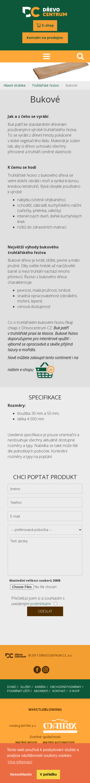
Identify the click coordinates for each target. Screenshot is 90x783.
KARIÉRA (40, 687)
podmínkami (40, 603)
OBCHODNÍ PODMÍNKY (65, 687)
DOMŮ (11, 687)
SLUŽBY (25, 687)
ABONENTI (41, 691)
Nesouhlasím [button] (21, 774)
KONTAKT (59, 691)
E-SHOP (75, 691)
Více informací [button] (20, 762)
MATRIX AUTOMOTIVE (59, 743)
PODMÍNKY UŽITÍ (18, 691)
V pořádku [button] (48, 774)
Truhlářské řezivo (45, 85)
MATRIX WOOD (26, 743)
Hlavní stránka (14, 85)
